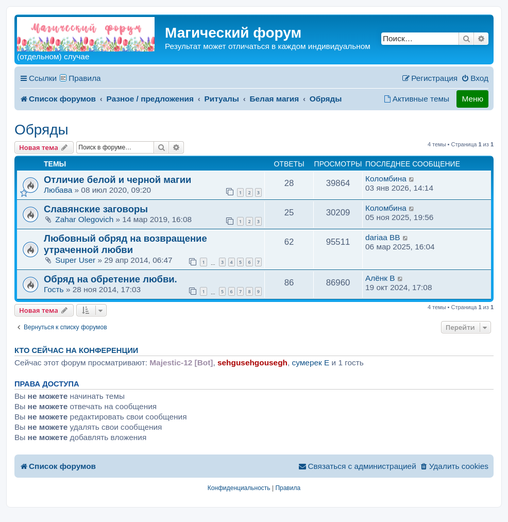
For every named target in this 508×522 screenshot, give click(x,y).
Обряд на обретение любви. (110, 279)
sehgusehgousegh (252, 362)
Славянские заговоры (96, 209)
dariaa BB (382, 237)
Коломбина (386, 178)
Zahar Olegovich (84, 219)
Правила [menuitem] (85, 78)
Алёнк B (380, 278)
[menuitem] (474, 78)
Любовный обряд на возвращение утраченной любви (125, 244)
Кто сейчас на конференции (76, 350)
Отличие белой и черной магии (117, 179)
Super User (75, 260)
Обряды (41, 130)
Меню (472, 98)
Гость (54, 289)
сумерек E (311, 362)
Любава (58, 190)
